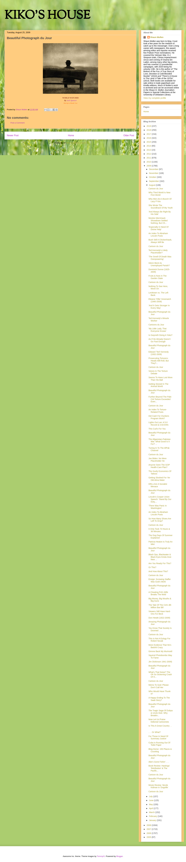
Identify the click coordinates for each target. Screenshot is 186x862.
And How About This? (158, 571)
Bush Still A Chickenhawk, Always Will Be (160, 241)
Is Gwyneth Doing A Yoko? (160, 335)
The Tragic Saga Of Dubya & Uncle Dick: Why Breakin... (161, 713)
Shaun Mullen (156, 37)
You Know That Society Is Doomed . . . (160, 629)
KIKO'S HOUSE (47, 16)
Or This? (152, 567)
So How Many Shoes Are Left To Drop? (160, 519)
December (154, 169)
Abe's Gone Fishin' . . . (159, 762)
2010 (149, 162)
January (153, 820)
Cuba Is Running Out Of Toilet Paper (159, 743)
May (151, 804)
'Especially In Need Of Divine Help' (158, 228)
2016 (149, 138)
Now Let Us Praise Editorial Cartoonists (159, 720)
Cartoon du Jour (156, 188)
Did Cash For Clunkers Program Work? (159, 417)
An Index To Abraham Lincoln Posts (158, 234)
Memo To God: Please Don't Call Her (159, 686)
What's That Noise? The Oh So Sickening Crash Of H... (160, 674)
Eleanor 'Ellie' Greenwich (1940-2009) (160, 300)
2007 (149, 829)
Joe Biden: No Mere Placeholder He (158, 459)
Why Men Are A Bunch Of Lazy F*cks (160, 200)
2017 (149, 134)
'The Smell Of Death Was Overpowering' (160, 257)
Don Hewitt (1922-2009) (159, 618)
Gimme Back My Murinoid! (160, 651)
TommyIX (101, 856)
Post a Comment (17, 123)
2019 (149, 126)
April (151, 808)
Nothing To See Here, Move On (158, 287)
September (154, 181)
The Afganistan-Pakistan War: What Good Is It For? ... (160, 441)
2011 (149, 158)
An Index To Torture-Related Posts (158, 410)
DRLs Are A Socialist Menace (158, 485)
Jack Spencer (72, 100)
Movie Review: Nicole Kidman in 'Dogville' (158, 786)
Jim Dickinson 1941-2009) (160, 661)
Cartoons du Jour (156, 324)
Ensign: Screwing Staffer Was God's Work (160, 580)
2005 (149, 837)
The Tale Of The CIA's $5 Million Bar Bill (160, 606)
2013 (149, 150)
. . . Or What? (155, 732)
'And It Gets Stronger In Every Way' (159, 306)
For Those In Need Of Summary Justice (158, 737)
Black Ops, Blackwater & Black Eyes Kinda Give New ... (160, 557)
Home (71, 135)
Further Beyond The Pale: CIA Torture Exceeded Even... (160, 399)
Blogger (119, 856)
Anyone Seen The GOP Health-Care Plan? (159, 466)
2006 (149, 833)
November (154, 173)
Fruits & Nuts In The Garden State (158, 277)
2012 (149, 154)
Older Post (128, 135)
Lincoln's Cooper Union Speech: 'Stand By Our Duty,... (160, 499)
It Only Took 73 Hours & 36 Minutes (159, 530)
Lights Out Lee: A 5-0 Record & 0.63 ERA (158, 423)
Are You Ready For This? (160, 563)
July (151, 796)
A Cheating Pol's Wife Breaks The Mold (158, 593)
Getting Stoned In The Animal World (158, 385)
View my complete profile (154, 98)
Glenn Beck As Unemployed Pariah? (159, 264)
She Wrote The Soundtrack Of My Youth (161, 206)
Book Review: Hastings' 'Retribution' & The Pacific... (159, 768)
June (151, 800)
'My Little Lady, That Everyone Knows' (158, 329)
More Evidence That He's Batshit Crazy (160, 646)
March (152, 812)
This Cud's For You (157, 429)
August (152, 185)
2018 (149, 130)
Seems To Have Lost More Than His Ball (160, 378)
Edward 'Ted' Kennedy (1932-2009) (159, 353)
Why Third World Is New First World (159, 193)
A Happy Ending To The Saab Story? (159, 699)
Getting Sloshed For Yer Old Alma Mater (159, 478)
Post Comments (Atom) (76, 143)
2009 (149, 166)
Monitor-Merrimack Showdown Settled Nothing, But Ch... (158, 220)
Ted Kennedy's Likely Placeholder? (158, 251)
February (153, 816)
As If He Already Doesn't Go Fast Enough (159, 340)
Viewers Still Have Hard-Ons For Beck (159, 612)
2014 (149, 146)
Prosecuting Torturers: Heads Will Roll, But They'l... (159, 360)
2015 (149, 142)
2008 (149, 825)
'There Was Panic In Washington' (158, 506)
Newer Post (13, 135)
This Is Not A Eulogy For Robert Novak (159, 639)
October (153, 177)
